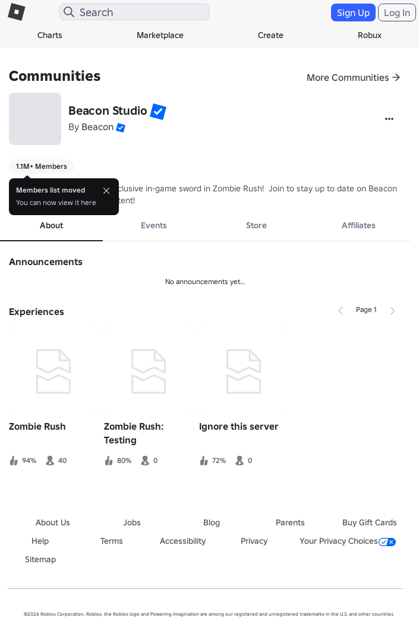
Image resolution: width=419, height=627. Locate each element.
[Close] (106, 190)
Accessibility (183, 540)
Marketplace (160, 35)
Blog (211, 522)
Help (40, 540)
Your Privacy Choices (348, 540)
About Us (53, 522)
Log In (397, 12)
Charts (49, 35)
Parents (290, 522)
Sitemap (40, 559)
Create (270, 35)
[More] (389, 119)
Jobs (132, 522)
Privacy (254, 540)
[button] (158, 111)
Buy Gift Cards (369, 522)
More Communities (348, 77)
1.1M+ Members (41, 166)
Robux (370, 35)
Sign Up (353, 12)
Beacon (97, 127)
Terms (111, 540)
